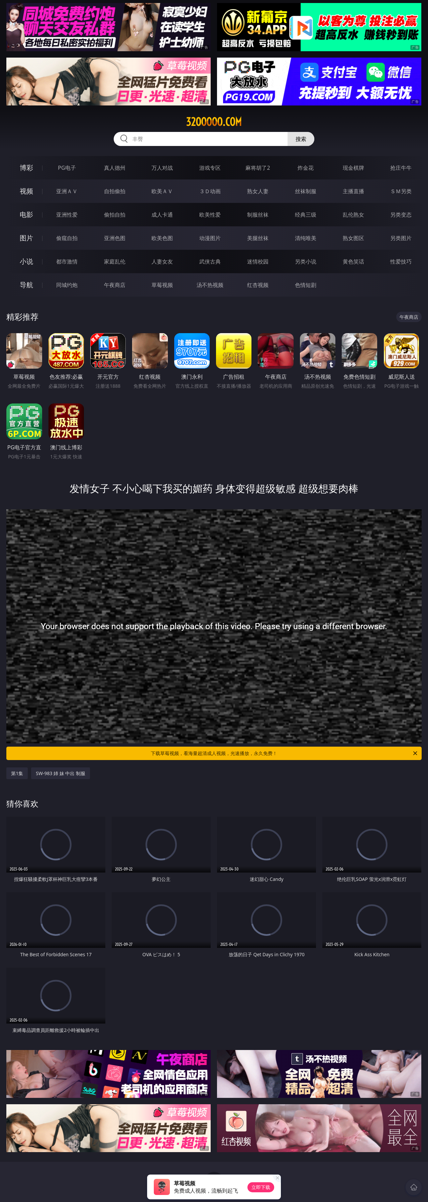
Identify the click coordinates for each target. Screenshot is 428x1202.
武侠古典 (210, 261)
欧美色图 (162, 238)
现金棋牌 (353, 167)
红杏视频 (258, 285)
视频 (26, 191)
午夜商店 (114, 285)
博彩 (26, 167)
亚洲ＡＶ (67, 191)
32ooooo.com (214, 122)
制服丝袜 (258, 214)
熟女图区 (353, 238)
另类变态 (401, 214)
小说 (26, 261)
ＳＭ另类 (401, 191)
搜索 (301, 139)
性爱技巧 (401, 261)
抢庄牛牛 (401, 167)
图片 (26, 237)
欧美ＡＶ (162, 191)
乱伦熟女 (353, 214)
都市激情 (67, 261)
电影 (26, 214)
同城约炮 (67, 285)
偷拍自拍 (114, 214)
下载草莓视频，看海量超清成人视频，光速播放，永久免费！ (284, 753)
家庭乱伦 (114, 261)
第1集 (17, 773)
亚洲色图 (114, 238)
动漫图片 (210, 238)
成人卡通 (162, 214)
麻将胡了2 (257, 167)
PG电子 (67, 167)
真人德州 (114, 167)
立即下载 (260, 1187)
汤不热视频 (210, 285)
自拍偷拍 (114, 191)
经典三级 (305, 214)
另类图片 (401, 238)
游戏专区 (210, 167)
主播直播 (353, 191)
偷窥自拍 (67, 238)
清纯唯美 (305, 238)
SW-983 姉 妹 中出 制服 (60, 773)
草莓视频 (162, 285)
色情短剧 (305, 285)
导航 (26, 284)
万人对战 (162, 167)
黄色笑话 (353, 261)
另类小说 (305, 261)
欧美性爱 (210, 214)
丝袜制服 (305, 191)
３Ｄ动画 (210, 191)
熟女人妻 (258, 191)
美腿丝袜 (258, 238)
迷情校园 (258, 261)
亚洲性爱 (67, 214)
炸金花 (306, 167)
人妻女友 (162, 261)
